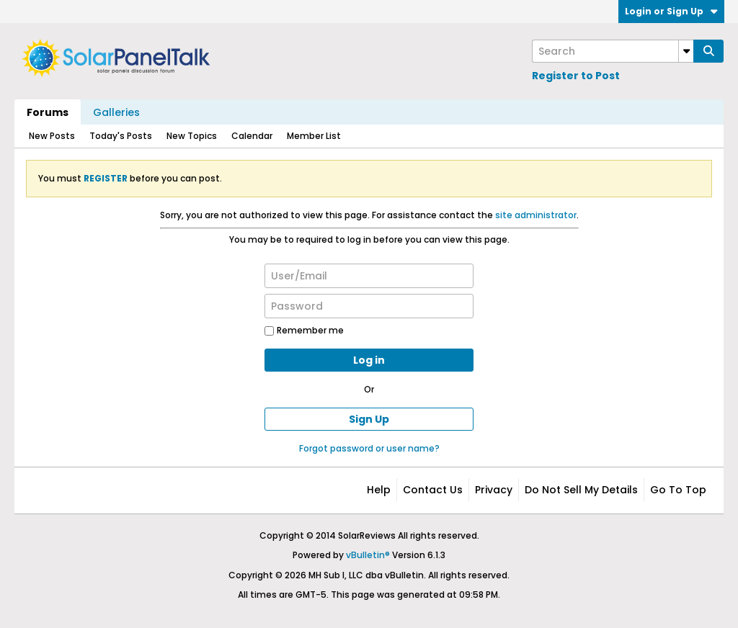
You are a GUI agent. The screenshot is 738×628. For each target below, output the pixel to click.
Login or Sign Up (671, 11)
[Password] (369, 306)
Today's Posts (120, 136)
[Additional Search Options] (686, 51)
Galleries (116, 112)
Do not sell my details (581, 490)
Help (379, 490)
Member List (314, 136)
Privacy (493, 490)
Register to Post (576, 75)
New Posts (52, 136)
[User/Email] (369, 276)
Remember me (304, 330)
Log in (369, 360)
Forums (47, 112)
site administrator (536, 215)
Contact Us (433, 490)
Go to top (678, 490)
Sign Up (369, 419)
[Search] (612, 51)
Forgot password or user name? (369, 448)
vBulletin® (368, 555)
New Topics (191, 136)
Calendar (251, 136)
